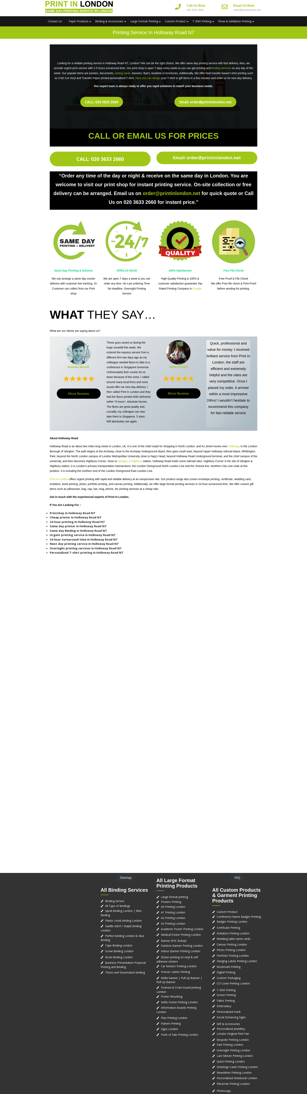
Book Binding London (119, 957)
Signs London (169, 1029)
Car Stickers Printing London (179, 966)
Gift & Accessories (228, 1024)
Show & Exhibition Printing (234, 21)
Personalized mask (229, 1012)
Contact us (55, 21)
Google (196, 288)
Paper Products (78, 21)
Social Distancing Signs (231, 1017)
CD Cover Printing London (233, 983)
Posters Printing (171, 902)
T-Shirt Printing (201, 21)
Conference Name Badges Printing (239, 917)
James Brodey (178, 366)
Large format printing (174, 897)
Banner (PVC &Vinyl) (173, 941)
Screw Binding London (119, 951)
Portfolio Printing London (233, 955)
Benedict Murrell (78, 367)
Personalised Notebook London (237, 1078)
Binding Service (114, 901)
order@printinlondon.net (247, 9)
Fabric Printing (226, 1000)
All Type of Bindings (117, 906)
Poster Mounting (171, 996)
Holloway (233, 446)
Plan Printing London (174, 1018)
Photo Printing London (231, 950)
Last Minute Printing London (235, 1056)
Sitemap (126, 877)
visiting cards (122, 73)
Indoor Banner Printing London (180, 951)
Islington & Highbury (130, 461)
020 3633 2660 (195, 9)
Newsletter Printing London (234, 1072)
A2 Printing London (173, 918)
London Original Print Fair (233, 1034)
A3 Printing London (173, 923)
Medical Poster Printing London (181, 935)
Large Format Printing (144, 21)
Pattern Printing (171, 1023)
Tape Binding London (118, 945)
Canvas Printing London (232, 944)
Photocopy (224, 1091)
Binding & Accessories (109, 21)
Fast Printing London (230, 1044)
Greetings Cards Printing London (237, 1067)
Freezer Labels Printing (175, 972)
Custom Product (175, 21)
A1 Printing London (173, 912)
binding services (221, 68)
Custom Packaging (228, 978)
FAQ (237, 877)
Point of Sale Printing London (179, 1034)
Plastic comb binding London (123, 920)
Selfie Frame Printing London (179, 1002)
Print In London (59, 479)
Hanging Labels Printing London (237, 961)
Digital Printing (226, 972)
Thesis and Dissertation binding (125, 972)
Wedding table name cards (233, 939)
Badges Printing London (232, 921)
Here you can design (147, 78)
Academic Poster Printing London (182, 929)
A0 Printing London (173, 907)
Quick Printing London (231, 1061)
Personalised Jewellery (231, 1029)
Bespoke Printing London (233, 1040)
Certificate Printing (228, 927)
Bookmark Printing (228, 967)
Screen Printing (226, 995)
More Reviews (78, 393)
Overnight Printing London (233, 1050)
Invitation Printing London (233, 933)
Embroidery (224, 1006)
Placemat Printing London (233, 1084)
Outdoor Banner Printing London (182, 945)
